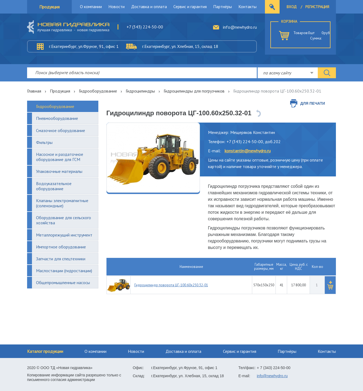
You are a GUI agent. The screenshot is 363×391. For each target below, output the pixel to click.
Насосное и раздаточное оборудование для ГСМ (59, 157)
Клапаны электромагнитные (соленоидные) (62, 203)
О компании (91, 6)
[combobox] (288, 72)
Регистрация (317, 6)
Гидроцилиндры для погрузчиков (194, 91)
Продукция (49, 6)
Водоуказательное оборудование (54, 186)
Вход (292, 6)
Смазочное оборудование (60, 130)
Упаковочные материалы (59, 171)
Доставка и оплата (149, 6)
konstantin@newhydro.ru (248, 150)
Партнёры (222, 6)
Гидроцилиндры (140, 91)
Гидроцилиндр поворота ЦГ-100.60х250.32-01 (171, 285)
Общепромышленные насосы (63, 282)
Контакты (247, 6)
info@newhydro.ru (240, 27)
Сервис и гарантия (190, 6)
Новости (116, 6)
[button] (330, 285)
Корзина (289, 21)
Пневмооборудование (57, 118)
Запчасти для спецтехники (60, 258)
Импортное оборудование (61, 246)
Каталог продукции (45, 351)
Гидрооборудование (98, 91)
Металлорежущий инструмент (64, 235)
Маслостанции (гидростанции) (64, 270)
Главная (34, 91)
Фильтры (44, 142)
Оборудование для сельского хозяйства (63, 220)
